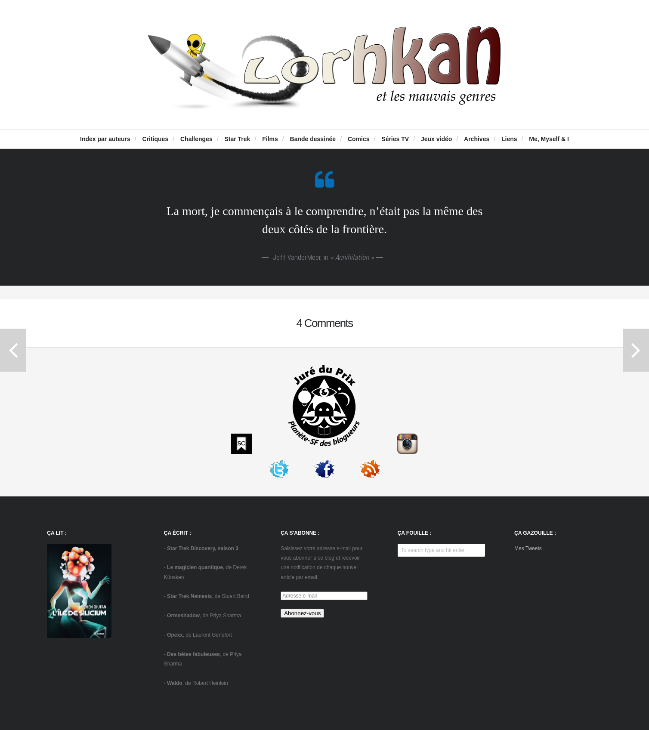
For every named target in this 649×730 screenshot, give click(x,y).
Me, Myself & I (549, 139)
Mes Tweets (528, 548)
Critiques (155, 139)
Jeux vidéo (436, 139)
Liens (509, 139)
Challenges (196, 139)
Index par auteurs (105, 139)
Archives (476, 139)
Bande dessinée (313, 139)
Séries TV (395, 139)
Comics (359, 139)
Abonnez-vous (302, 613)
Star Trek (237, 139)
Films (270, 139)
